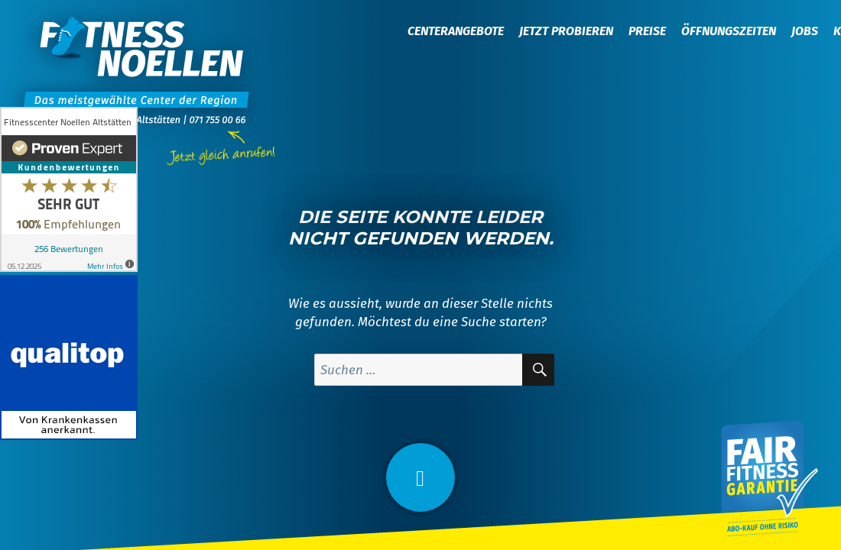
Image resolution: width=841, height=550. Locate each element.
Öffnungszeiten (728, 31)
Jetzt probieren (566, 31)
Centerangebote (456, 31)
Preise (647, 31)
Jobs (804, 31)
